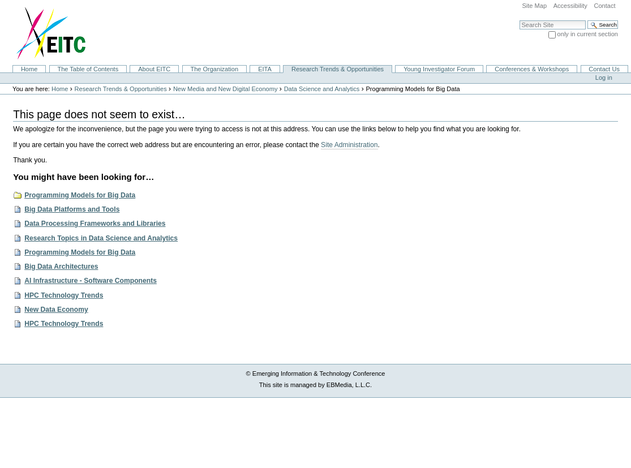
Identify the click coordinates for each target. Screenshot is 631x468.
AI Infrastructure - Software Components (90, 281)
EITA (265, 69)
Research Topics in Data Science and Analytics (101, 238)
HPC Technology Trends (63, 295)
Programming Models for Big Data (79, 195)
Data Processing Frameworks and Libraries (94, 223)
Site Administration (349, 145)
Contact (604, 5)
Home (29, 69)
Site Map (534, 5)
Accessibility (570, 5)
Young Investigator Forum (439, 69)
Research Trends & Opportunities (337, 69)
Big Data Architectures (61, 267)
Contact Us (604, 69)
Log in (603, 77)
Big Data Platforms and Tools (71, 209)
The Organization (214, 69)
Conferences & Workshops (532, 69)
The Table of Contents (87, 69)
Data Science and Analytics (322, 88)
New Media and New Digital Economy (225, 88)
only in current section (587, 34)
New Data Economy (56, 310)
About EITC (154, 69)
